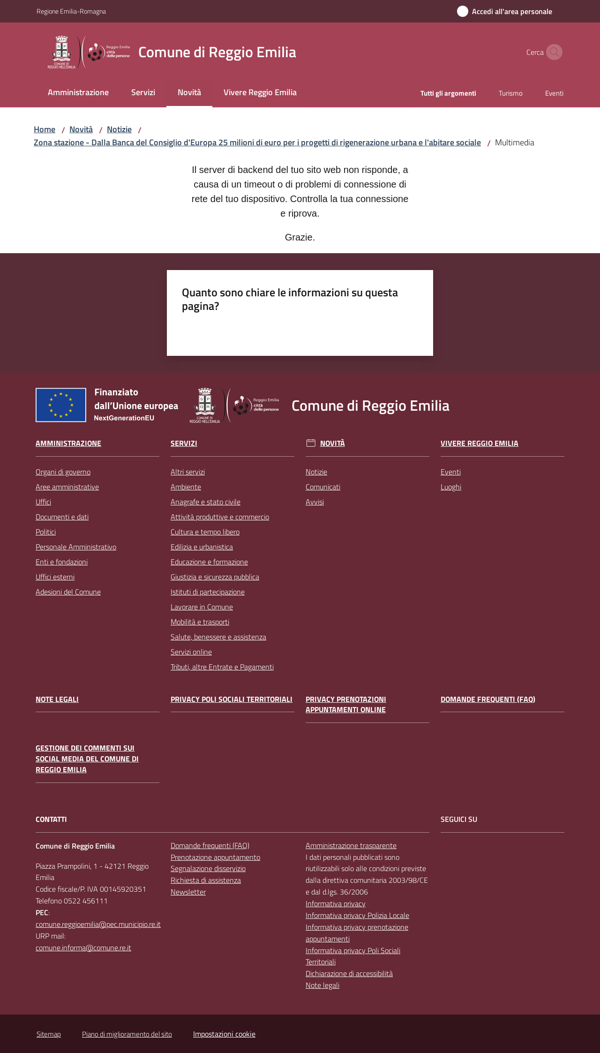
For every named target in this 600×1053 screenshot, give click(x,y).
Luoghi (451, 486)
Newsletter (188, 891)
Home (44, 129)
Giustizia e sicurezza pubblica (215, 576)
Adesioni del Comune (68, 591)
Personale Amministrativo (76, 546)
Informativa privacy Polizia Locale (357, 915)
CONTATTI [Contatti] (51, 819)
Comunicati (323, 486)
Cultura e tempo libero (205, 531)
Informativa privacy (336, 903)
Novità (81, 129)
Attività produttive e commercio (220, 516)
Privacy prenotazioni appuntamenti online (346, 704)
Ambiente (186, 486)
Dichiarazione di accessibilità (349, 973)
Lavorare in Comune (202, 606)
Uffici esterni (55, 576)
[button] (552, 52)
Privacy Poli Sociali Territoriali (231, 699)
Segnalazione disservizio (208, 868)
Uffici (43, 501)
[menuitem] (78, 93)
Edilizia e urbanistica (202, 546)
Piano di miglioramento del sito (127, 1034)
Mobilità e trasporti (200, 621)
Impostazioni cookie (224, 1033)
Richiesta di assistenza (206, 880)
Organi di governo (63, 471)
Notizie (119, 129)
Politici (46, 531)
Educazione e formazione (209, 561)
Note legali (57, 699)
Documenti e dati (62, 516)
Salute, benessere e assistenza (218, 636)
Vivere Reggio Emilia (479, 443)
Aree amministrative (67, 486)
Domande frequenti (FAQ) (488, 699)
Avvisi (315, 501)
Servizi (184, 443)
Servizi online (191, 651)
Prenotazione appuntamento (215, 857)
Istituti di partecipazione (208, 591)
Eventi (451, 471)
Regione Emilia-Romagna (71, 11)
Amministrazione (68, 443)
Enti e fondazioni (62, 561)
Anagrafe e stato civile (205, 501)
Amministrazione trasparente (351, 845)
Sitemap (49, 1034)
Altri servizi (188, 471)
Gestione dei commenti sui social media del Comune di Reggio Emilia (87, 759)
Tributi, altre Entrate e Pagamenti (222, 666)
